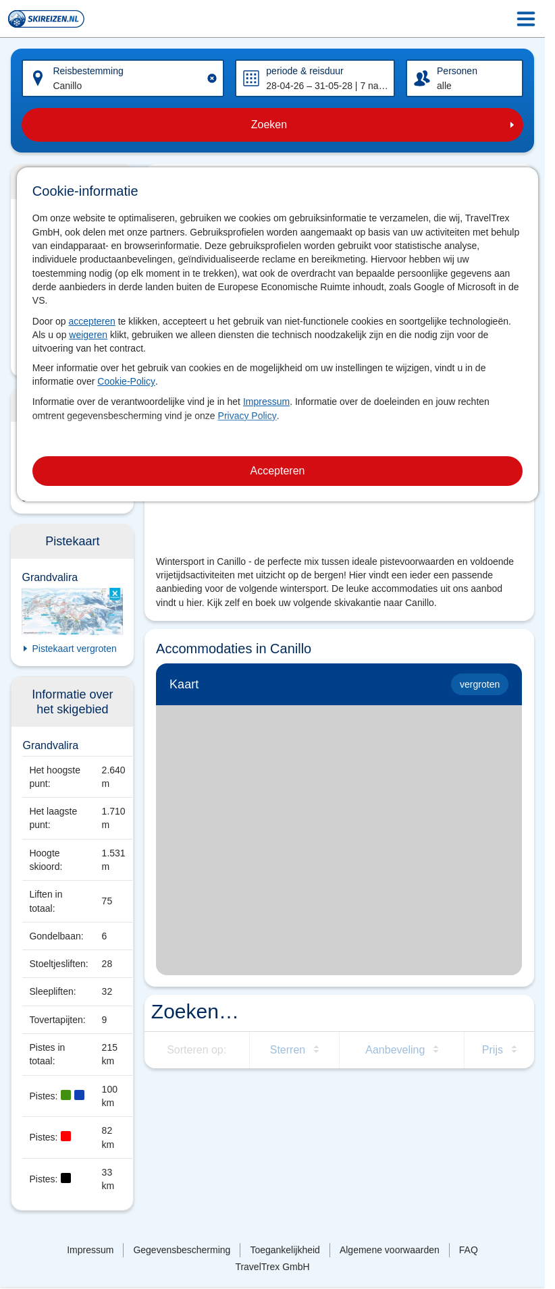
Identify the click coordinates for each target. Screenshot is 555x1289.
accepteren (92, 321)
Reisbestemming (88, 70)
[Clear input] (212, 78)
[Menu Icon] (526, 19)
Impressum (266, 401)
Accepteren (277, 470)
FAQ (468, 1249)
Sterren (287, 1049)
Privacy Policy (247, 415)
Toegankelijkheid (285, 1249)
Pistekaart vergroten (74, 648)
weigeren (88, 334)
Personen (457, 70)
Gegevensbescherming (181, 1249)
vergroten (480, 684)
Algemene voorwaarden (390, 1249)
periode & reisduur (304, 70)
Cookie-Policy (126, 381)
